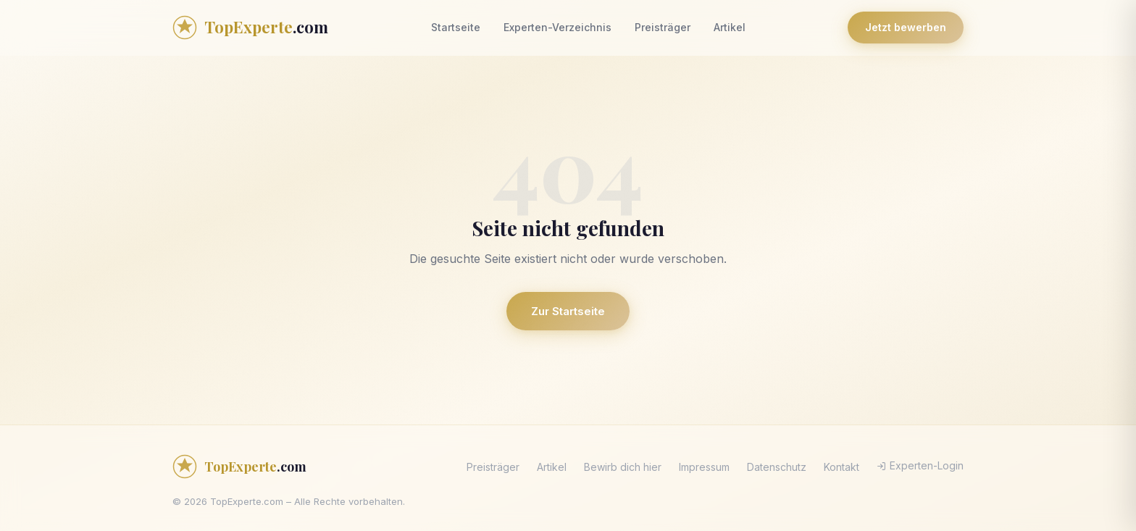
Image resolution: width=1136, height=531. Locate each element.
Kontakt (841, 467)
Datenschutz (776, 467)
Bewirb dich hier (622, 467)
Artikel (730, 27)
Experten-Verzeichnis (557, 27)
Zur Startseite (568, 311)
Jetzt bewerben (905, 27)
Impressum (704, 467)
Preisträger (662, 27)
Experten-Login (920, 465)
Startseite (455, 27)
